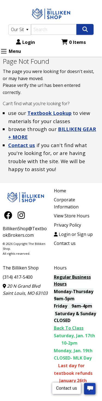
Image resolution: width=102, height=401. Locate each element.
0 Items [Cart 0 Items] (73, 42)
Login (25, 42)
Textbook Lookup (49, 113)
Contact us (21, 145)
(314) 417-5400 (18, 277)
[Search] (54, 29)
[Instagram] (21, 214)
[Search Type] (19, 29)
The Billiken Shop (21, 268)
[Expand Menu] (4, 51)
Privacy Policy (67, 225)
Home (60, 191)
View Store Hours (71, 216)
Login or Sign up (73, 234)
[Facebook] (9, 214)
